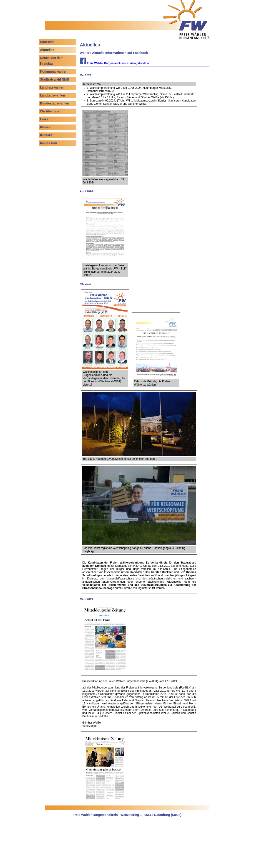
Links (44, 119)
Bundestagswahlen (54, 103)
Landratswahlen (52, 87)
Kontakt (46, 135)
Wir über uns (49, 111)
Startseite (47, 42)
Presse (45, 127)
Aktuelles (47, 50)
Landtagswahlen (52, 95)
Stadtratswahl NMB (54, 79)
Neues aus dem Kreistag (51, 60)
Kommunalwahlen (53, 71)
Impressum (48, 143)
